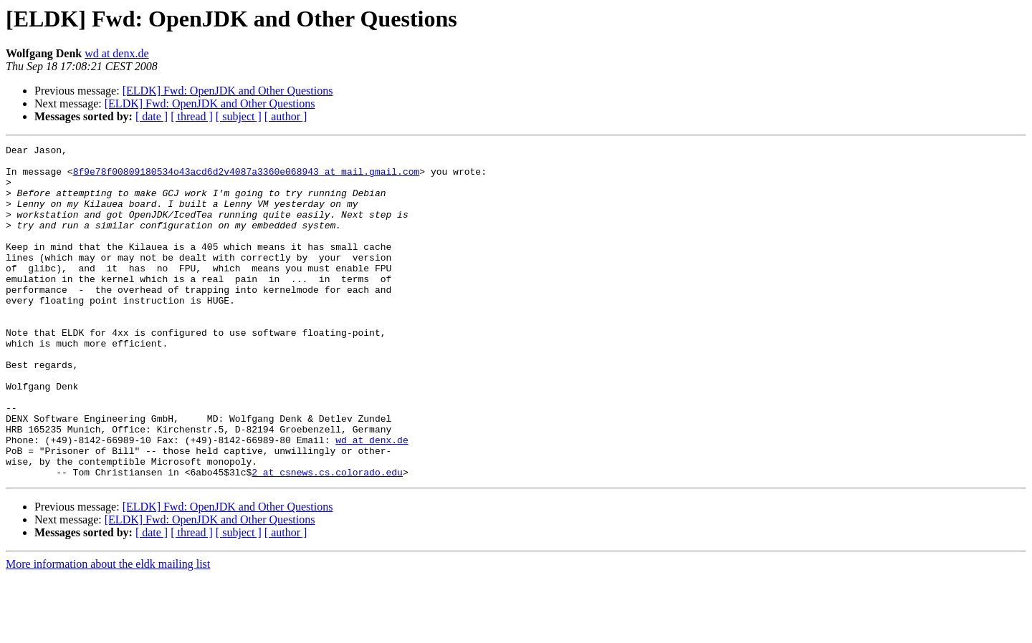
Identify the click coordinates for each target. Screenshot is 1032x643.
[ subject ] (239, 116)
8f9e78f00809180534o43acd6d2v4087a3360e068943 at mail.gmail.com (246, 177)
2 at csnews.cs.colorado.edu (327, 538)
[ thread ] (192, 116)
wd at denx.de (116, 53)
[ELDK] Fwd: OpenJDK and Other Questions (228, 90)
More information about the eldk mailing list (108, 630)
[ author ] (285, 116)
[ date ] (151, 116)
